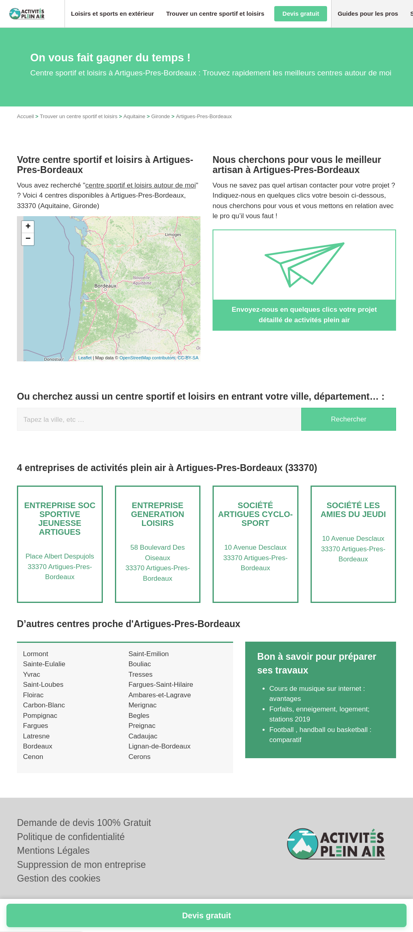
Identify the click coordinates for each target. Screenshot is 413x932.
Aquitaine (134, 116)
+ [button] (28, 227)
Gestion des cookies (58, 878)
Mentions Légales (53, 850)
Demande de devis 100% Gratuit (84, 822)
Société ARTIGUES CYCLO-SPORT (255, 514)
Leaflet (85, 357)
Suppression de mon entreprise (81, 864)
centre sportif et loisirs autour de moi (141, 185)
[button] (112, 14)
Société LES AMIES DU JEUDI (353, 510)
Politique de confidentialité (71, 837)
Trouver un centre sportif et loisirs (78, 116)
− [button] (28, 239)
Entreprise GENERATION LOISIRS (157, 514)
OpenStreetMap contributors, (148, 357)
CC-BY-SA (187, 357)
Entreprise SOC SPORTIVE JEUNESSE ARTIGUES (60, 518)
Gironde (160, 116)
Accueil (25, 116)
